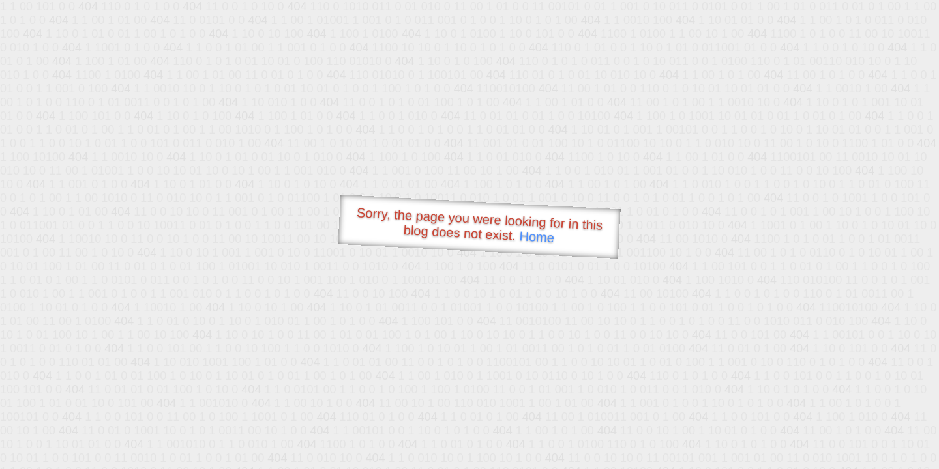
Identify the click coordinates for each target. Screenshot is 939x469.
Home (536, 237)
